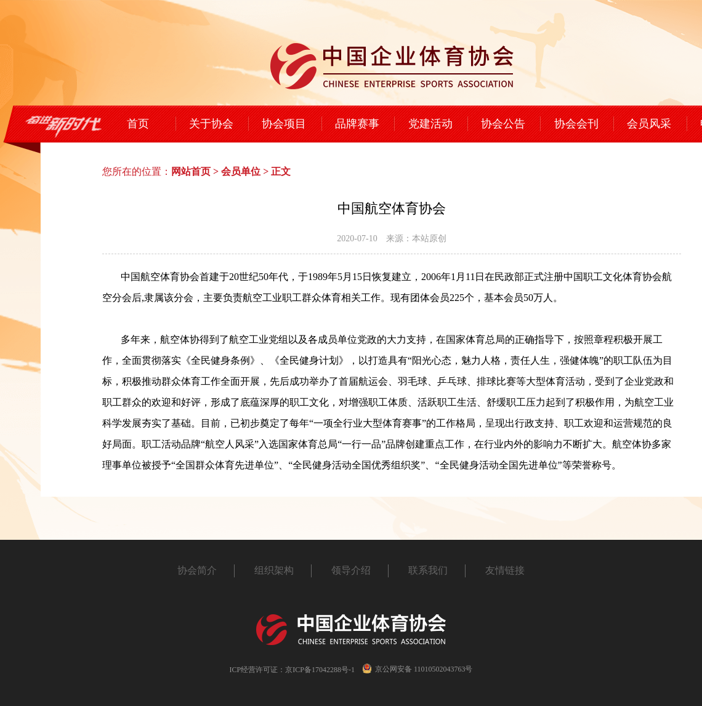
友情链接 (505, 570)
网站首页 (191, 171)
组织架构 (274, 570)
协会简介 (197, 570)
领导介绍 (351, 570)
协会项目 (284, 124)
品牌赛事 (357, 124)
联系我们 (428, 570)
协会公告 (503, 124)
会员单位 (240, 171)
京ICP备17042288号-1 (320, 669)
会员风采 (649, 124)
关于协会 (211, 124)
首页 (138, 124)
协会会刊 (576, 124)
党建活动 (430, 124)
